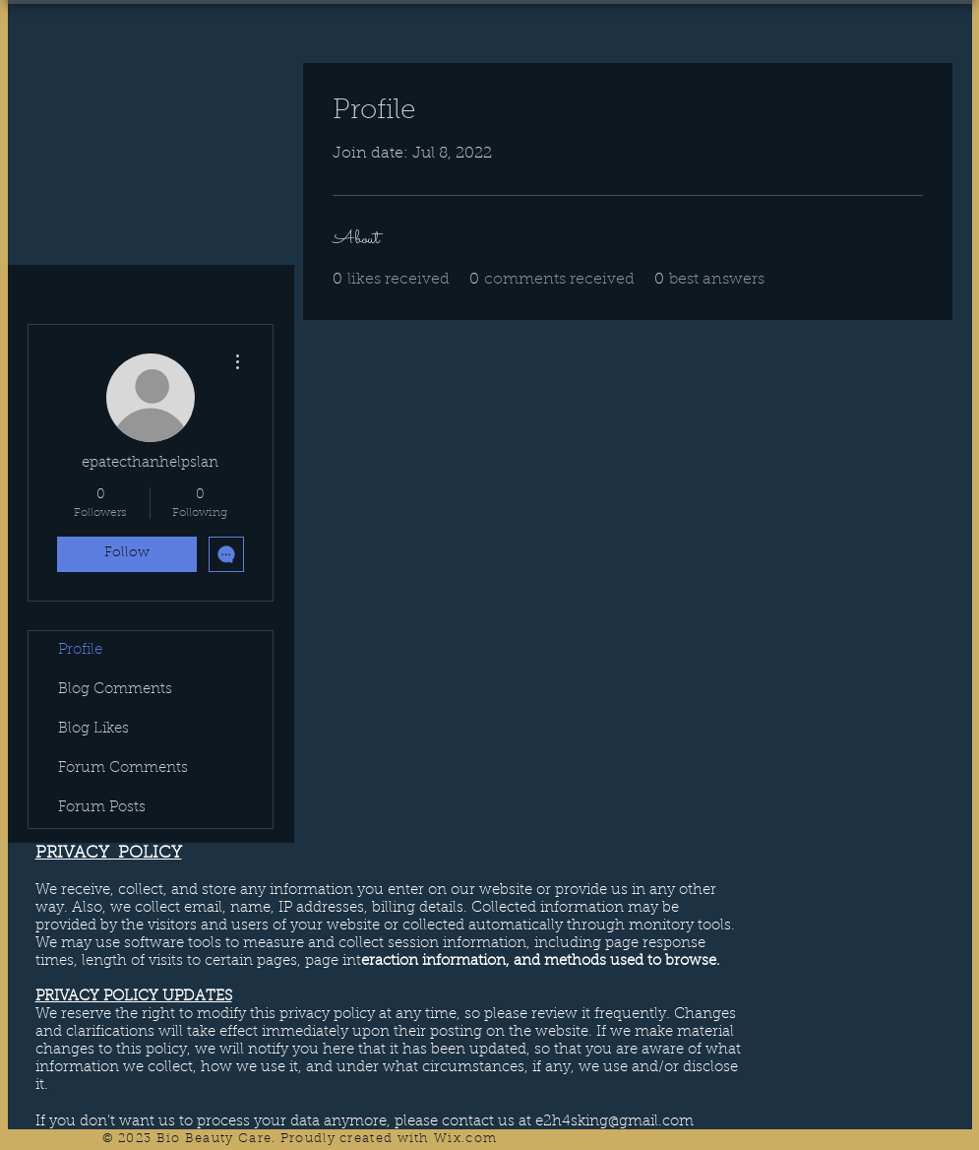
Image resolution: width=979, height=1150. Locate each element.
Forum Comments (123, 768)
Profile (80, 650)
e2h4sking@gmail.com (614, 1122)
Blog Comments (115, 689)
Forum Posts (102, 807)
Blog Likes (93, 729)
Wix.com (465, 1138)
